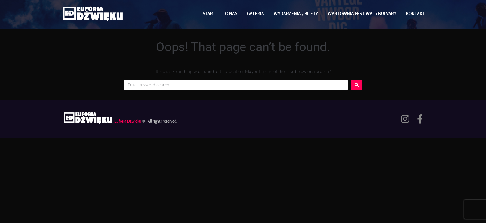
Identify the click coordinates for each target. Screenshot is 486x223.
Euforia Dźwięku (127, 121)
